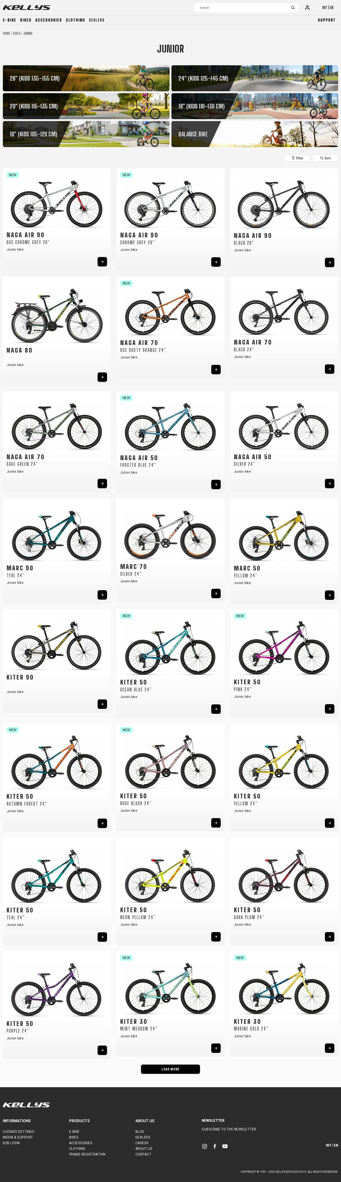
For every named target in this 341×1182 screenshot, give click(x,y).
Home (6, 33)
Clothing (75, 20)
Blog (139, 1132)
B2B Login (11, 1143)
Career (142, 1143)
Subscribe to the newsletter (229, 1129)
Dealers (97, 20)
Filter (297, 158)
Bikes (25, 20)
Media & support (18, 1137)
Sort (325, 158)
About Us (144, 1149)
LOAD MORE (170, 1069)
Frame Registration (87, 1154)
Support (327, 20)
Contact (143, 1154)
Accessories (48, 20)
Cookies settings (18, 1132)
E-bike (9, 20)
